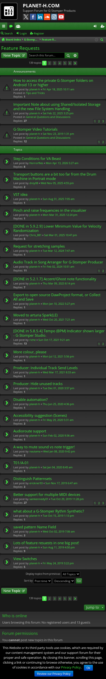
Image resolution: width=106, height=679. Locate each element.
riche (32, 340)
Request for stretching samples (39, 246)
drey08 (33, 183)
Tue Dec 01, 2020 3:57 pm (58, 388)
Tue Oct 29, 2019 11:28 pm (67, 499)
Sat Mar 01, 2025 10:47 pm (60, 235)
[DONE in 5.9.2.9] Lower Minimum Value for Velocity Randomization (57, 228)
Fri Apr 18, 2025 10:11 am (58, 89)
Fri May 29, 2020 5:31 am (58, 420)
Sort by (38, 581)
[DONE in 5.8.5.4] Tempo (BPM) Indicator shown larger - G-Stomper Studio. (59, 333)
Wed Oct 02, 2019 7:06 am (59, 531)
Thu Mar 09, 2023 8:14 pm (59, 283)
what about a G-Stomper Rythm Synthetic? (48, 511)
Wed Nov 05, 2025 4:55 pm (57, 183)
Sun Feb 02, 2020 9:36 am (58, 435)
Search (8, 33)
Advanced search (75, 55)
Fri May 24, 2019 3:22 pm (58, 563)
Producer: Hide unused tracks (38, 383)
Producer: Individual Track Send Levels (45, 368)
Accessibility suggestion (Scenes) (40, 415)
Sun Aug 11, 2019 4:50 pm (59, 547)
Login (23, 33)
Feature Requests (20, 48)
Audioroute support (29, 431)
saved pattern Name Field (34, 527)
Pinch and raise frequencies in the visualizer (49, 210)
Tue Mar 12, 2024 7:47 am (58, 250)
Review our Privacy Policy (54, 674)
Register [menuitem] (103, 27)
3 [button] (54, 63)
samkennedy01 (38, 499)
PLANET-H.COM (41, 5)
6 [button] (70, 63)
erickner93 (36, 483)
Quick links (4, 27)
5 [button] (64, 63)
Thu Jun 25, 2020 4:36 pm (58, 404)
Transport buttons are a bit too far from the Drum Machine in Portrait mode (54, 176)
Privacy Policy (71, 667)
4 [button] (59, 63)
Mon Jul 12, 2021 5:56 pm (58, 356)
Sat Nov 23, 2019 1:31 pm (58, 134)
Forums (12, 27)
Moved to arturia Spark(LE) (35, 315)
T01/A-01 (21, 462)
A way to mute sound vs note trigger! (44, 447)
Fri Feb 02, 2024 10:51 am (58, 266)
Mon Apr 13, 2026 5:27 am (62, 163)
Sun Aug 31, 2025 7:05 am (58, 199)
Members (19, 27)
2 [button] (49, 63)
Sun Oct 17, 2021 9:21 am (54, 340)
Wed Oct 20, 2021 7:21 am (59, 319)
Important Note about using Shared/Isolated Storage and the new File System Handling (56, 106)
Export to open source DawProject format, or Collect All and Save (56, 297)
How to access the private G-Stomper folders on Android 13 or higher (53, 82)
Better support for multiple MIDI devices (46, 494)
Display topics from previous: (53, 574)
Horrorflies (36, 163)
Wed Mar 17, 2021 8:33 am (59, 372)
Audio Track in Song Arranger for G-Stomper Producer (58, 262)
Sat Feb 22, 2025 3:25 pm (58, 113)
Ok (88, 668)
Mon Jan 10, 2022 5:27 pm (59, 303)
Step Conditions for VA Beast (37, 158)
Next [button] (75, 63)
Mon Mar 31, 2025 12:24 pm (60, 215)
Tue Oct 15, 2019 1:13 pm (58, 515)
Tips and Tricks (35, 93)
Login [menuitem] (96, 27)
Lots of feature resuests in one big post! (46, 543)
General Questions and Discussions (48, 117)
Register (39, 33)
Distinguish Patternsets (32, 478)
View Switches (25, 558)
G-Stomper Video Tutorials (35, 129)
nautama (35, 451)
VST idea (20, 194)
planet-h (34, 89)
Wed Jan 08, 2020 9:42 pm (59, 451)
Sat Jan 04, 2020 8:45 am (58, 467)
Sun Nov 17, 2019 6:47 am (61, 483)
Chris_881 (35, 235)
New (12, 55)
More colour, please (29, 352)
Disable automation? (30, 399)
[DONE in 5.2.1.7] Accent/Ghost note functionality (54, 279)
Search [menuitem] (102, 40)
